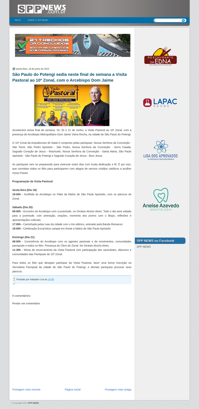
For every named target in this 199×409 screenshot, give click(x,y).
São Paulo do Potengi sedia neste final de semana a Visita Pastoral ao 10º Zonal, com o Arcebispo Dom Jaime (69, 77)
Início (18, 20)
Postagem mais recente (26, 389)
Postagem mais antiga (118, 389)
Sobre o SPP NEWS (37, 20)
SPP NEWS (33, 403)
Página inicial (72, 389)
